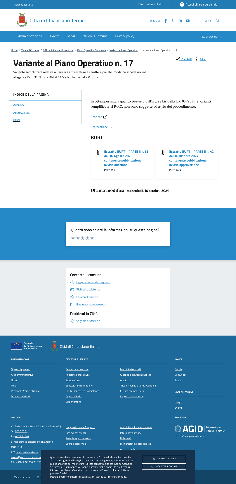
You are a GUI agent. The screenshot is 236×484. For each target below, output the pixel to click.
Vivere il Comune (30, 50)
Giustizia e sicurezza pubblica (135, 375)
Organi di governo (20, 369)
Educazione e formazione (79, 386)
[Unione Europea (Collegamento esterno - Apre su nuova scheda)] (27, 346)
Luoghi (178, 402)
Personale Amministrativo (25, 391)
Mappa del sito (22, 477)
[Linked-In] (179, 20)
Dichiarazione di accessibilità (135, 444)
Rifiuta (164, 459)
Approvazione (102, 127)
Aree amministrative (22, 375)
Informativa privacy (130, 433)
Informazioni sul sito (150, 4)
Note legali (125, 438)
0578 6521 (21, 431)
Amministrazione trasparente (136, 427)
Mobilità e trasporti (130, 369)
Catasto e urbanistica (77, 369)
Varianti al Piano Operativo (124, 50)
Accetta (164, 466)
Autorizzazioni (73, 380)
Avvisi (178, 380)
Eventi (178, 408)
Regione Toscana (23, 4)
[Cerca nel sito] (218, 20)
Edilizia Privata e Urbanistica (58, 50)
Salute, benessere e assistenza (82, 391)
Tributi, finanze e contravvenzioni (138, 386)
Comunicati (181, 375)
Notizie (178, 369)
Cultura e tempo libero (132, 391)
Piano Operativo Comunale (91, 50)
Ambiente (125, 380)
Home (14, 50)
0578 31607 (22, 436)
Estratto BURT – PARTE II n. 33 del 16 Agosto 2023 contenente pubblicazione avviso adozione (126, 158)
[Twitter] (171, 20)
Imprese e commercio (131, 396)
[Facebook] (164, 20)
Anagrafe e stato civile (78, 375)
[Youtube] (186, 20)
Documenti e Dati (20, 396)
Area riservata (128, 449)
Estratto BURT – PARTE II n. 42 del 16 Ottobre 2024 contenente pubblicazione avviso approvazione (191, 158)
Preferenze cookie (116, 476)
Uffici (14, 380)
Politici (14, 386)
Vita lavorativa (73, 402)
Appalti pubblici (73, 396)
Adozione (99, 117)
